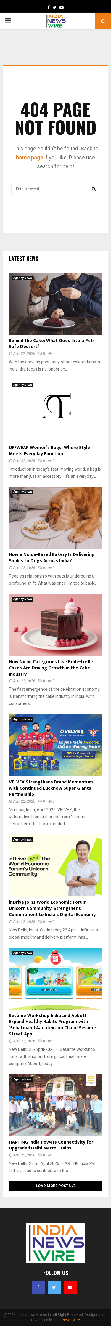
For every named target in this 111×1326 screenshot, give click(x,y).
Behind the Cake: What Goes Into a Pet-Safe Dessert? (51, 344)
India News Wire (67, 1320)
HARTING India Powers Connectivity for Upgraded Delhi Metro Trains (51, 1145)
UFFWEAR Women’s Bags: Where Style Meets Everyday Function (49, 451)
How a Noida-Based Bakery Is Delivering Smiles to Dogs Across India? (52, 558)
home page (29, 157)
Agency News (22, 278)
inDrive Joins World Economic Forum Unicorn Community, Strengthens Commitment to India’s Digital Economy (52, 908)
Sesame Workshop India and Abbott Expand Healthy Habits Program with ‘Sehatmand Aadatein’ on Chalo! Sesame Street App (52, 1025)
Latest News (23, 258)
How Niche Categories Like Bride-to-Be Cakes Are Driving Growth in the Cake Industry (51, 668)
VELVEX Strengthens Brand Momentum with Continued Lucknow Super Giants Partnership (51, 788)
